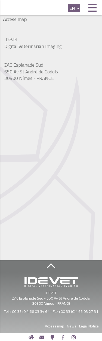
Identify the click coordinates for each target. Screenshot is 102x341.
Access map (65, 326)
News (82, 326)
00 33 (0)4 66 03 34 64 (31, 311)
